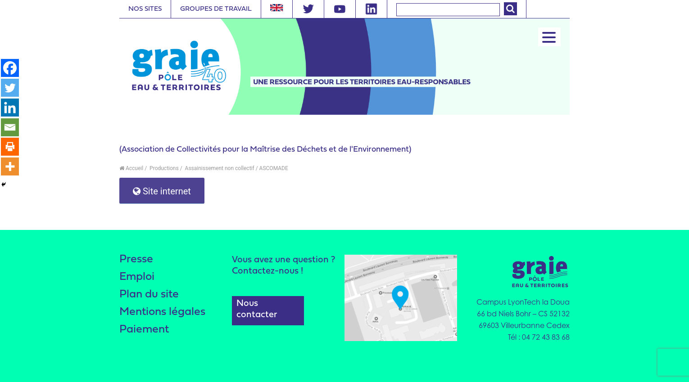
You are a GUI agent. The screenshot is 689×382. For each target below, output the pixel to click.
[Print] (10, 147)
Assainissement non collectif (219, 168)
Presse (136, 259)
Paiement (144, 329)
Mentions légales (162, 312)
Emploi (137, 277)
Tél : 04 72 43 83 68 (539, 337)
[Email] (10, 127)
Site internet (162, 191)
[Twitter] (10, 88)
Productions (163, 168)
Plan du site (149, 294)
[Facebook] (10, 68)
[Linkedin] (10, 108)
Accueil (131, 168)
